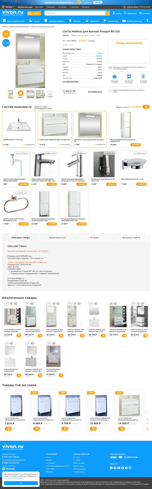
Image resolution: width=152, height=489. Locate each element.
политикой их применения (13, 478)
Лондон (99, 56)
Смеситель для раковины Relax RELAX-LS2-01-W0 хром (45, 180)
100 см (73, 35)
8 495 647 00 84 (11, 456)
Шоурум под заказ (25, 7)
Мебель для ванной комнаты (20, 26)
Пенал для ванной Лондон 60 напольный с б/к (15, 220)
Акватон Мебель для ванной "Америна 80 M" (53, 331)
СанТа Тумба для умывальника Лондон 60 (129, 420)
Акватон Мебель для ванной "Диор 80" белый (12, 331)
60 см (86, 35)
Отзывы (91, 41)
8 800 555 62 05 (11, 462)
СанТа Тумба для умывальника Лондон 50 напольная (15, 420)
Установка (62, 7)
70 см (98, 35)
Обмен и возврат (79, 463)
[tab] (20, 238)
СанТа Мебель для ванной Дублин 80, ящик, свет (33, 331)
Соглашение (50, 463)
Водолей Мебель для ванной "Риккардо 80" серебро (53, 371)
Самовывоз (51, 7)
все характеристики (70, 81)
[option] (30, 60)
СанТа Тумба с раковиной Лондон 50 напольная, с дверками (101, 420)
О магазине (74, 7)
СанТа (99, 53)
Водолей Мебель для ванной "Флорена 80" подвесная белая (11, 371)
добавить (113, 144)
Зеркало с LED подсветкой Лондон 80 (74, 140)
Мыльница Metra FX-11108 (104, 179)
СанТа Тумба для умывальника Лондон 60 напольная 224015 (44, 420)
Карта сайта (50, 469)
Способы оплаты (79, 472)
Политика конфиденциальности (57, 466)
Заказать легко (78, 466)
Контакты (85, 7)
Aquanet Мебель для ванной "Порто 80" (97, 331)
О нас (48, 457)
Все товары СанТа (95, 91)
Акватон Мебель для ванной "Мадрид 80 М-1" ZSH (139, 331)
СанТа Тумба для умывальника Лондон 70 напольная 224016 (72, 420)
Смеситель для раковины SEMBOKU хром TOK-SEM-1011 (15, 180)
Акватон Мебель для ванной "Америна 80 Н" (74, 331)
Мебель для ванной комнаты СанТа (45, 26)
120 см (80, 35)
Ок (21, 483)
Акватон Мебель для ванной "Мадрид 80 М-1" (117, 331)
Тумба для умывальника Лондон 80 (44, 140)
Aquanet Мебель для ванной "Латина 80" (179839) (33, 371)
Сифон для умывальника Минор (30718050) (134, 140)
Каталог (5, 26)
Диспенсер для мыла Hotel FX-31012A (75, 180)
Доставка (39, 7)
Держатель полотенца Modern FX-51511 (133, 180)
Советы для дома (79, 469)
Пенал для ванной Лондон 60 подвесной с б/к (45, 220)
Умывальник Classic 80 (13, 140)
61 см (92, 35)
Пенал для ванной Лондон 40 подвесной (105, 140)
